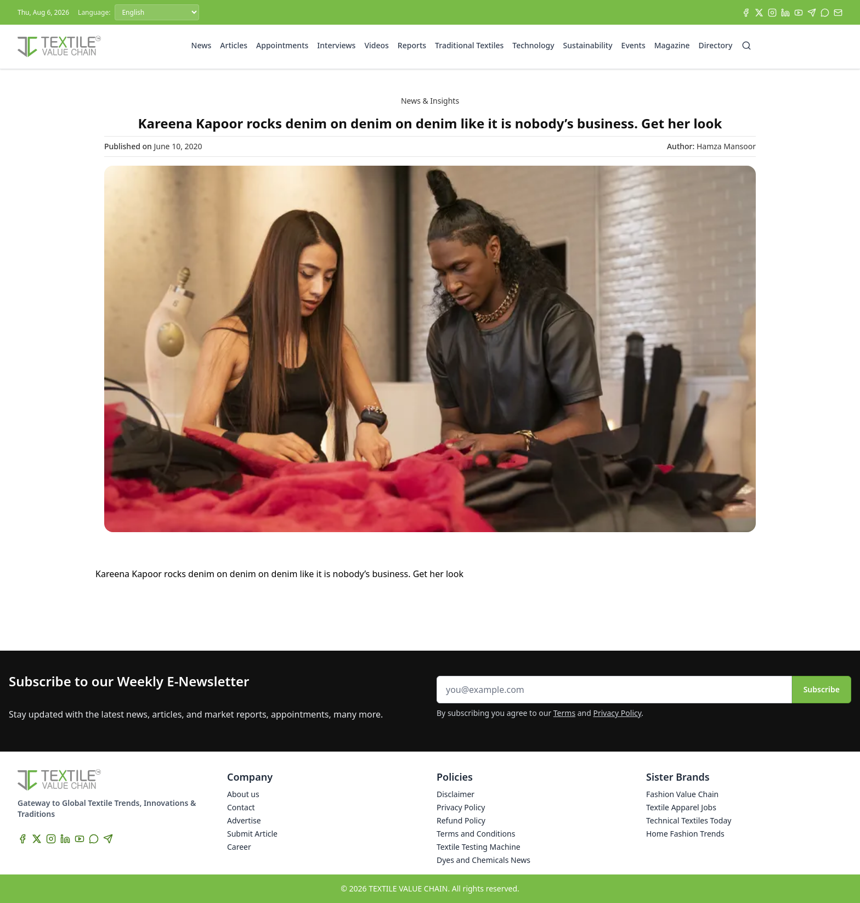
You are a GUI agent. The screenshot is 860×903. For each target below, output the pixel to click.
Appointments (282, 45)
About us (243, 794)
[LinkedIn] (785, 12)
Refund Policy (461, 820)
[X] (759, 12)
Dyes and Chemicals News (483, 860)
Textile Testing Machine (478, 847)
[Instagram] (772, 12)
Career (239, 847)
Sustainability (588, 45)
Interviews (336, 45)
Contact (241, 807)
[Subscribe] (838, 12)
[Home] (59, 47)
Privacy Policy (617, 713)
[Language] (157, 12)
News (201, 45)
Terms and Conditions (476, 833)
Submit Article (252, 833)
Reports (412, 45)
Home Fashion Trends (685, 833)
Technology (533, 45)
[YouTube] (798, 12)
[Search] (746, 45)
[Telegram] (811, 12)
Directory (716, 45)
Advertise (244, 820)
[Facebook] (746, 12)
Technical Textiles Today (688, 820)
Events (633, 45)
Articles (233, 45)
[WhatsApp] (825, 12)
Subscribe (822, 689)
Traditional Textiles (469, 45)
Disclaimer (455, 794)
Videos (376, 45)
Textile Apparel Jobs (681, 807)
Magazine (672, 45)
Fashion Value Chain (682, 794)
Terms (564, 713)
